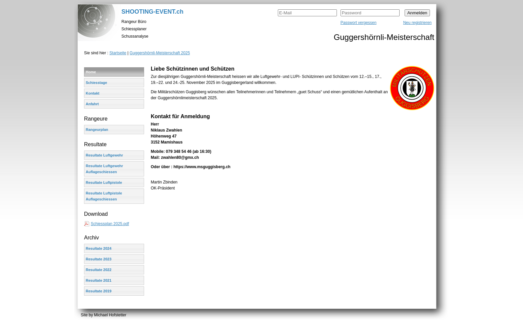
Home (91, 72)
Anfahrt (92, 104)
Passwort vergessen (359, 22)
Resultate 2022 (98, 270)
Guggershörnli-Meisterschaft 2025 (160, 53)
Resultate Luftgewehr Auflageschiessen (104, 169)
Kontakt (92, 93)
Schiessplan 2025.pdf (110, 223)
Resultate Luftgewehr (104, 155)
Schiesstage (96, 83)
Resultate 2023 (98, 259)
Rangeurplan (97, 130)
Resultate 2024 (98, 248)
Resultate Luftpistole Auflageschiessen (104, 196)
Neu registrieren (417, 22)
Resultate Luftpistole (104, 182)
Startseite (117, 53)
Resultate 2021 (98, 280)
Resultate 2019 (98, 291)
